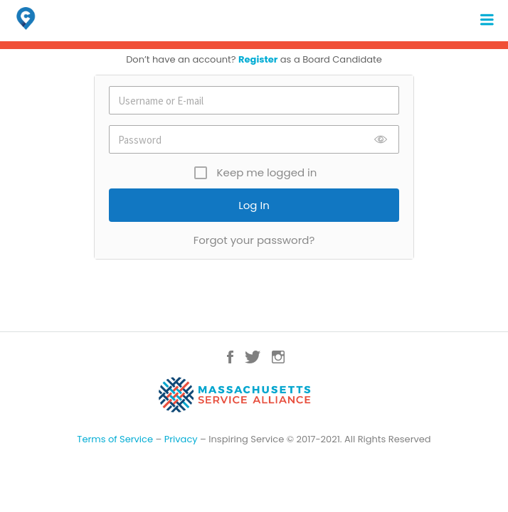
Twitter (252, 357)
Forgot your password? (254, 240)
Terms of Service (115, 439)
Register (257, 59)
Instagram (278, 357)
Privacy (181, 439)
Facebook (230, 357)
